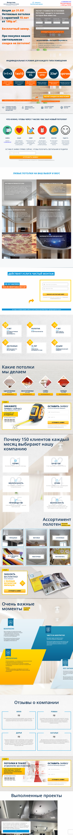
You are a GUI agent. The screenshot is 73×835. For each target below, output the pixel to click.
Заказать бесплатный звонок (36, 3)
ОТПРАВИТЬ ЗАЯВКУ (50, 153)
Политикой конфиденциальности (46, 156)
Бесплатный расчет (9, 390)
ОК (16, 831)
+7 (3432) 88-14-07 (64, 1)
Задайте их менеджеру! (37, 828)
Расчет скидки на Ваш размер (54, 96)
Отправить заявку (14, 570)
